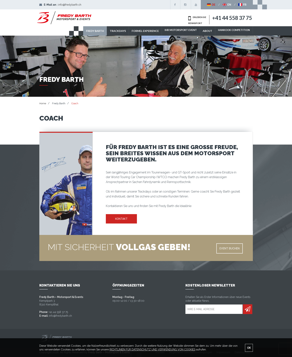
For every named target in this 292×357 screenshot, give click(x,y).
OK (249, 347)
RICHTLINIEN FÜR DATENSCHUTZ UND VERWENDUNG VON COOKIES (152, 349)
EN (227, 4)
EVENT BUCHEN (230, 248)
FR (242, 4)
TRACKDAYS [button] (114, 30)
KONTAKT (121, 218)
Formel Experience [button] (141, 30)
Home (42, 103)
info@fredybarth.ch (69, 4)
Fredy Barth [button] (91, 30)
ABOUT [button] (205, 30)
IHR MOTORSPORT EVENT (178, 30)
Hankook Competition (233, 30)
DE (211, 4)
